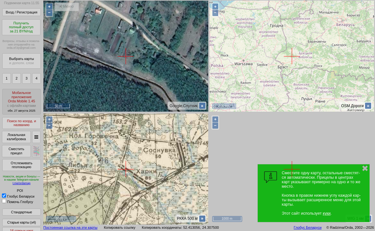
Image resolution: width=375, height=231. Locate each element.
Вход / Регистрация (21, 12)
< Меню (67, 6)
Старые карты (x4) (21, 222)
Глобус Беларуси (18, 196)
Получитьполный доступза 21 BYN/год (21, 27)
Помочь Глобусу (17, 202)
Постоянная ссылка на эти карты (70, 227)
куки (326, 213)
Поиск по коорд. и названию (21, 123)
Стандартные (21, 212)
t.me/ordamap (22, 183)
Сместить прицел (16, 151)
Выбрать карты (21, 61)
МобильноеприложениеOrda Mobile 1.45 (21, 101)
